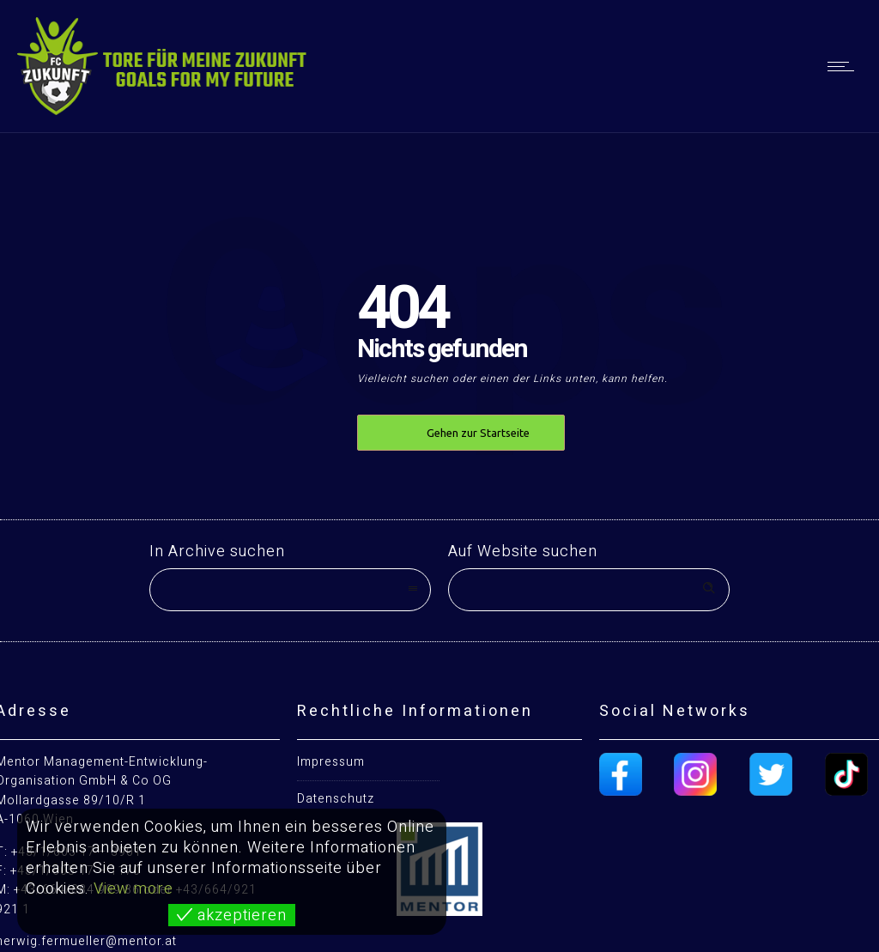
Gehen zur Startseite (478, 433)
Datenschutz (335, 799)
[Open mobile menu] (844, 66)
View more (133, 888)
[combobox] (290, 589)
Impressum (331, 762)
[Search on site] (589, 589)
